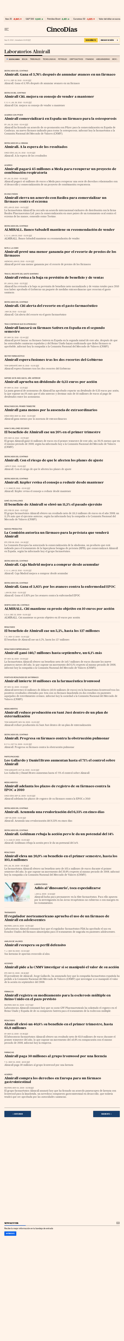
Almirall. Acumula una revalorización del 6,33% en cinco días (54, 812)
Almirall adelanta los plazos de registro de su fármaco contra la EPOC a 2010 (57, 788)
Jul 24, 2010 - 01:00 (25, 153)
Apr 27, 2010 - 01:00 (15, 466)
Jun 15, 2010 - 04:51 (18, 207)
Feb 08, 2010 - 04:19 (18, 542)
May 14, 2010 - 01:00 (25, 416)
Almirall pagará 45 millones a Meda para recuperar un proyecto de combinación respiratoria (60, 171)
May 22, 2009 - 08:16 (18, 973)
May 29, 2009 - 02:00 (19, 951)
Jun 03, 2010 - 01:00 (21, 236)
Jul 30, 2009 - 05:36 (18, 866)
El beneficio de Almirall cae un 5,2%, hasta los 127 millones (52, 631)
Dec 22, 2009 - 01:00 (20, 615)
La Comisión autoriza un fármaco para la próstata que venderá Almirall (56, 534)
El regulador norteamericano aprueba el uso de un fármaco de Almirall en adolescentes (56, 918)
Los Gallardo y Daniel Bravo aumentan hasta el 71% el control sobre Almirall (59, 762)
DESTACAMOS (14, 59)
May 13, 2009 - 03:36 (18, 1034)
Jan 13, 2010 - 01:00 (21, 571)
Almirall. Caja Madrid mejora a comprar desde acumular (51, 564)
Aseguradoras (103, 59)
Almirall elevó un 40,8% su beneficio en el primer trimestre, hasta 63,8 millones (58, 1026)
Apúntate (10, 1233)
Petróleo (62, 59)
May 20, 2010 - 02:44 (18, 337)
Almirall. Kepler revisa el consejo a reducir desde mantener (54, 482)
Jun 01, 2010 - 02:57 (18, 284)
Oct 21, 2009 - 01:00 (21, 744)
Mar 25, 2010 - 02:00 (19, 488)
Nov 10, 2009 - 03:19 (18, 687)
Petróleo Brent (53, 19)
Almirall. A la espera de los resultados (35, 147)
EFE (5, 207)
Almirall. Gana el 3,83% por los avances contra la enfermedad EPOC (59, 587)
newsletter (11, 1223)
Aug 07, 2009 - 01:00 (19, 840)
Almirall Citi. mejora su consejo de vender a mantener (49, 96)
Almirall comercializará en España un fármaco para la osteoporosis (60, 119)
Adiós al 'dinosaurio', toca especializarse (67, 888)
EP (5, 125)
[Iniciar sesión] (109, 40)
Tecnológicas (49, 59)
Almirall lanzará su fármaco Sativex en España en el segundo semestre (54, 330)
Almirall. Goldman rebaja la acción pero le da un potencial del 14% (59, 834)
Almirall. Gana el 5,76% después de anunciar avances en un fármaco (59, 74)
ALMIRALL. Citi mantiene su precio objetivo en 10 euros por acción (59, 609)
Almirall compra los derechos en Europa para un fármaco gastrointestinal (52, 1080)
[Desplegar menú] (6, 29)
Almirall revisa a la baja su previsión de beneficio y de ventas (54, 277)
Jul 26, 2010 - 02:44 (18, 125)
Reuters (8, 926)
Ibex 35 (8, 19)
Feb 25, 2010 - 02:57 (18, 510)
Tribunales (35, 59)
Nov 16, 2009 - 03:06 (18, 659)
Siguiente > (106, 1114)
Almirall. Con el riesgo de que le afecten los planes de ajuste (53, 460)
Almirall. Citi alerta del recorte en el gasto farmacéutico (51, 306)
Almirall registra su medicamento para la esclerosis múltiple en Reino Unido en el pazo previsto (57, 997)
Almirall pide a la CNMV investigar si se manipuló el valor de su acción (61, 967)
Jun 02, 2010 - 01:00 (24, 261)
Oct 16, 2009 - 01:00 (29, 770)
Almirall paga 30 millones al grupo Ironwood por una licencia (55, 1056)
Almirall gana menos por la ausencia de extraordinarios (50, 410)
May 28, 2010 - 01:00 (15, 312)
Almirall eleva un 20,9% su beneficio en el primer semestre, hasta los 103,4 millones (60, 858)
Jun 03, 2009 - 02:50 (23, 926)
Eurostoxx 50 (79, 19)
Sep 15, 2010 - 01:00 (21, 80)
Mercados (117, 59)
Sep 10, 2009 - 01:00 (25, 796)
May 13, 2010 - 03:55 (18, 438)
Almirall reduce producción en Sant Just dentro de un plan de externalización (56, 714)
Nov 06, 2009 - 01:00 (29, 722)
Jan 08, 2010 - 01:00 (15, 593)
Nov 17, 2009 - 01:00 (19, 637)
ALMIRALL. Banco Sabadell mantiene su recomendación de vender (59, 230)
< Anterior (18, 1114)
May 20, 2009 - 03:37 (23, 1005)
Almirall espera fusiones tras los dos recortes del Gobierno (53, 360)
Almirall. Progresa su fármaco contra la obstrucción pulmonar (56, 738)
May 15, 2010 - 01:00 (29, 366)
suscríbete (91, 40)
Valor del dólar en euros (109, 19)
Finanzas (90, 59)
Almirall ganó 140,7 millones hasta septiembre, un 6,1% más (53, 653)
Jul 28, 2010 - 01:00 (21, 103)
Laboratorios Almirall (27, 51)
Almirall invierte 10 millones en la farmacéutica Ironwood (52, 681)
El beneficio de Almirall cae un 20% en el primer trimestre (52, 432)
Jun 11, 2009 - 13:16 (45, 894)
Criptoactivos (76, 59)
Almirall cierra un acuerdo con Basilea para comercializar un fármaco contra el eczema (55, 199)
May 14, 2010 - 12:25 (18, 388)
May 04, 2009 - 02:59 (23, 1088)
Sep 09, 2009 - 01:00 (15, 818)
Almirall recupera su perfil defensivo (35, 945)
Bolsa (25, 59)
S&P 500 (30, 19)
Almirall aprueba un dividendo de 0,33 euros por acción (50, 382)
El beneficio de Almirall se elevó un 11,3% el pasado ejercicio (53, 504)
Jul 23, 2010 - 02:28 (18, 179)
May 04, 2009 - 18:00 (19, 1062)
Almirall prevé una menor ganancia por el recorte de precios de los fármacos (60, 253)
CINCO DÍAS (9, 153)
